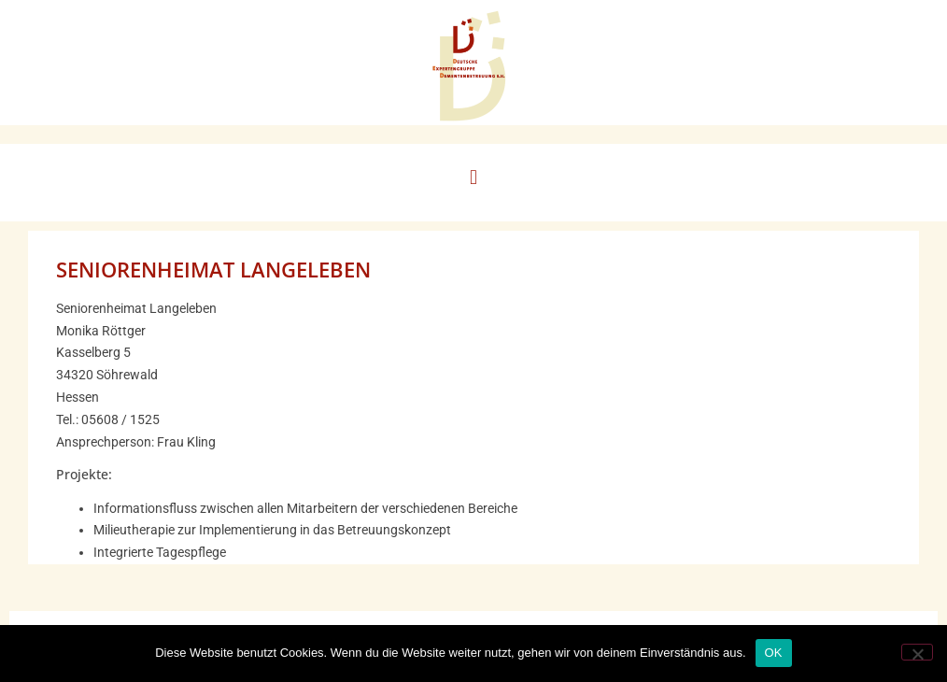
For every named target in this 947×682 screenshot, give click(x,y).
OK (774, 653)
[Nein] (917, 652)
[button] (473, 178)
